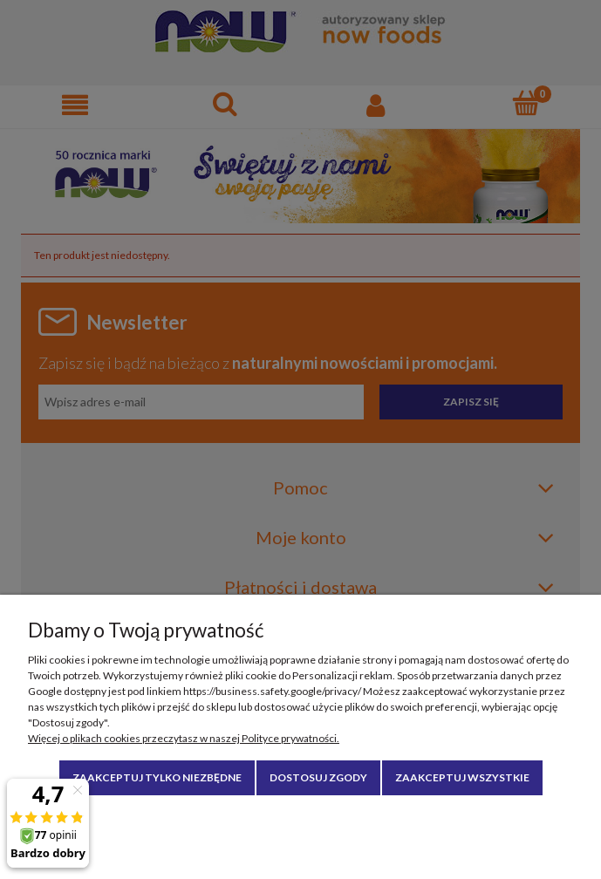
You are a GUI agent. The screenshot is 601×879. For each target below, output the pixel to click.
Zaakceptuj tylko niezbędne (157, 777)
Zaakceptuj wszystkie (462, 777)
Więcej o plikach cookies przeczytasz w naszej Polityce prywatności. (183, 738)
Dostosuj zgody (318, 777)
